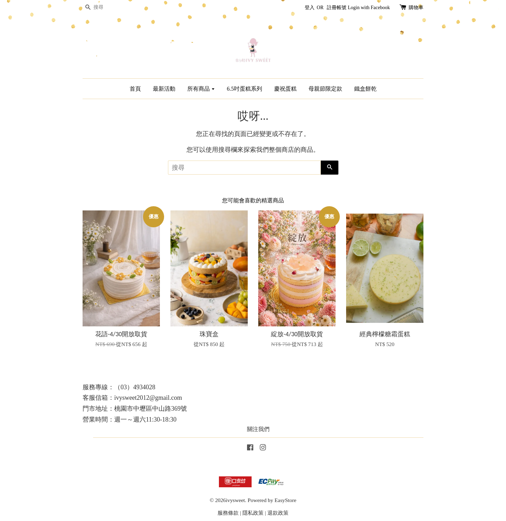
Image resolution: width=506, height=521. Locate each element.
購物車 (416, 7)
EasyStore (285, 500)
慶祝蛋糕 (285, 89)
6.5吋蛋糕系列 (244, 89)
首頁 (135, 89)
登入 (309, 7)
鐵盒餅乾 (365, 89)
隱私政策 (253, 513)
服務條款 (228, 513)
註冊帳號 (336, 7)
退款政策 (277, 513)
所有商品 (201, 89)
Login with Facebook (369, 7)
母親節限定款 (325, 89)
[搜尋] (104, 7)
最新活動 (164, 89)
